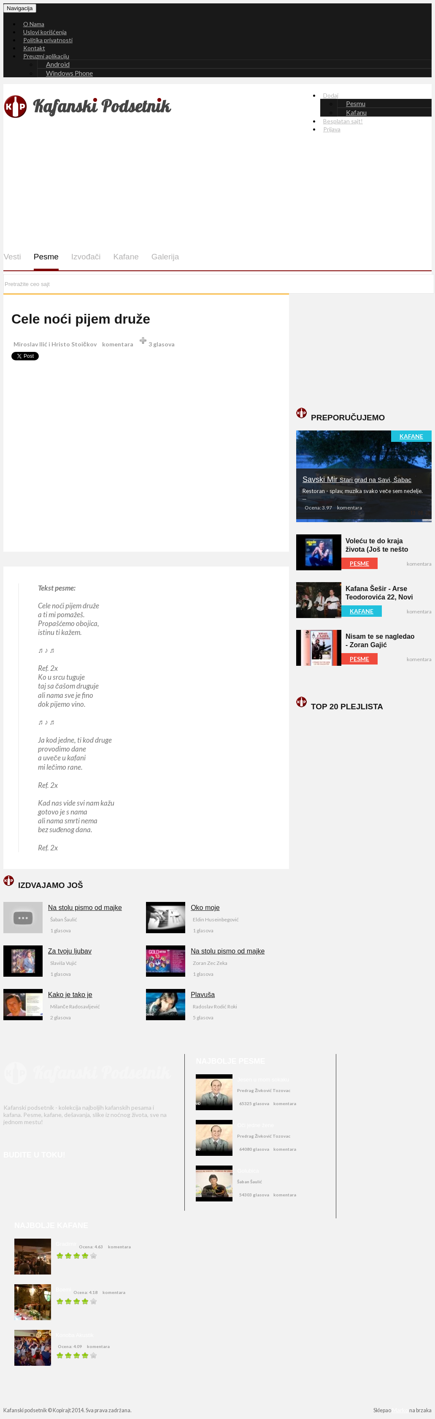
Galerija (164, 256)
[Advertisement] (219, 198)
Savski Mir (357, 479)
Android (58, 64)
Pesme (45, 256)
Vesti (12, 256)
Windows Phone (69, 73)
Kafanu (356, 112)
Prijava (331, 129)
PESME (359, 563)
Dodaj (330, 95)
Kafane (125, 256)
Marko (400, 1410)
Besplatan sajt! (343, 121)
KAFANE (411, 436)
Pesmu (355, 103)
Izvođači (85, 256)
